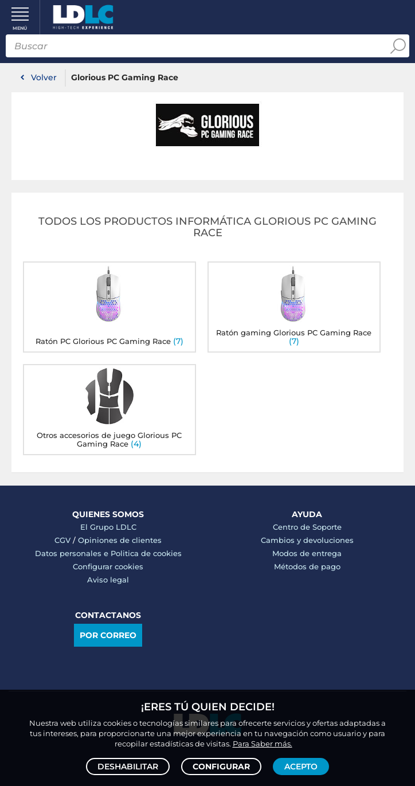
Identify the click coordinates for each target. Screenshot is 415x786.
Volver (44, 77)
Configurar (221, 766)
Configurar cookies (108, 566)
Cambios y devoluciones (307, 540)
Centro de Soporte (307, 526)
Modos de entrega (307, 553)
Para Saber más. (262, 743)
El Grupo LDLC (108, 526)
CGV (62, 540)
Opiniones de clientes (120, 540)
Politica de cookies (146, 553)
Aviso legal (108, 579)
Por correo (108, 635)
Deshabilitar (127, 766)
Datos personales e (73, 553)
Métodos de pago (307, 566)
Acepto (301, 766)
